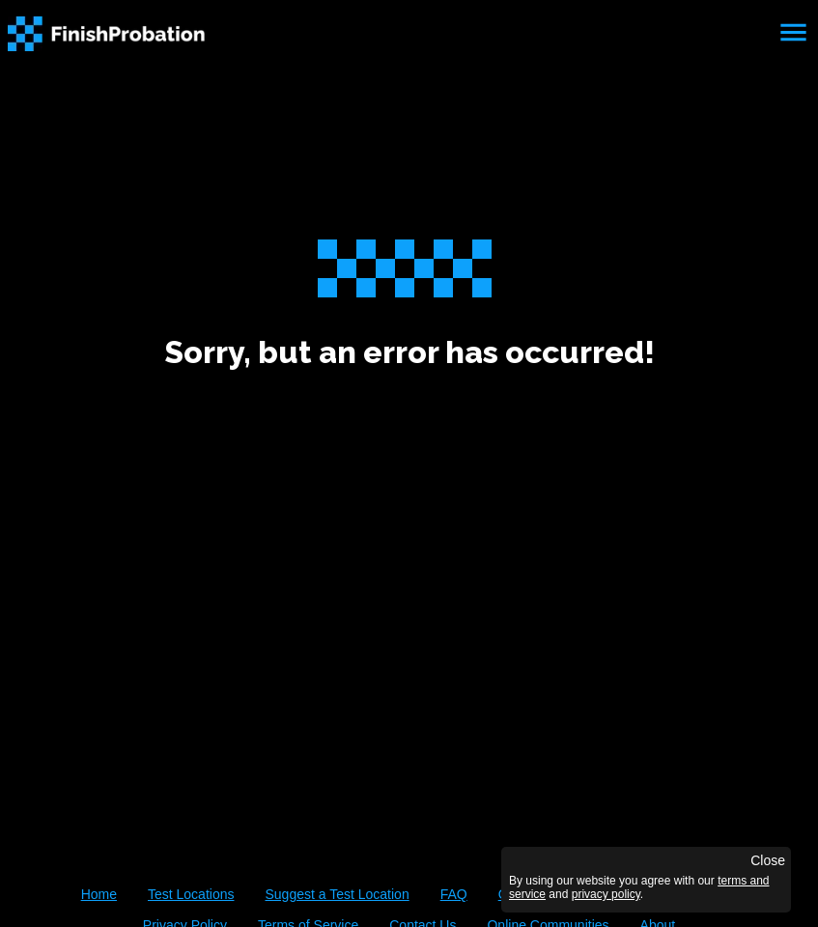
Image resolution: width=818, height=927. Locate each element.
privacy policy (606, 894)
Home (99, 894)
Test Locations (191, 894)
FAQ (453, 894)
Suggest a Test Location (337, 894)
